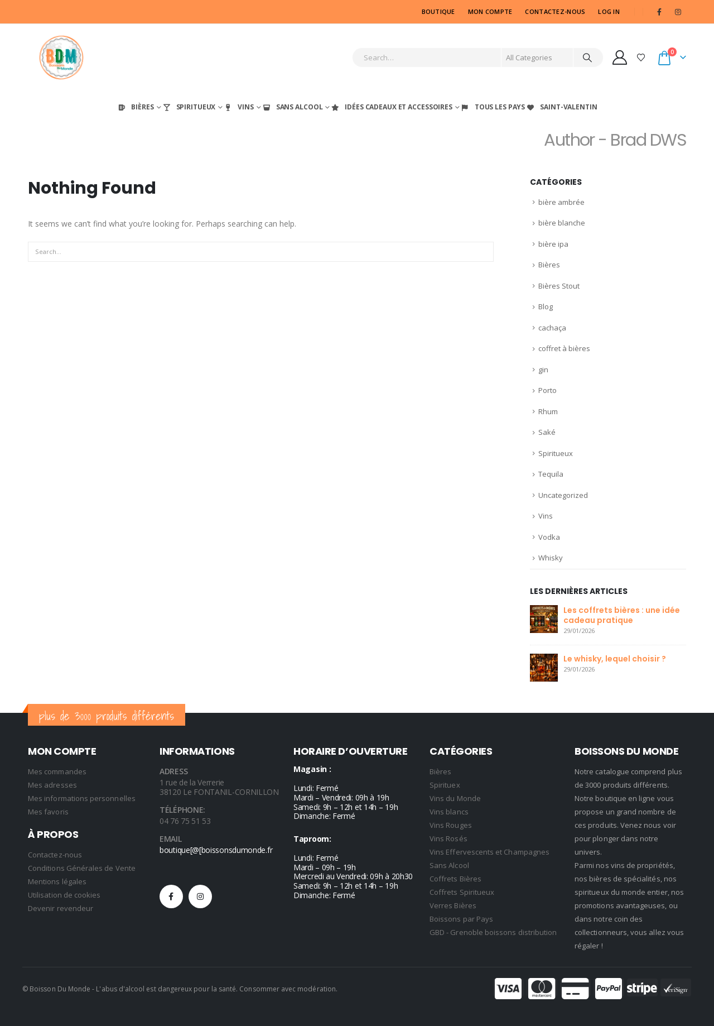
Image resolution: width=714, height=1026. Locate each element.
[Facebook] (659, 12)
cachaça (552, 328)
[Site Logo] (61, 57)
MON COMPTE (490, 11)
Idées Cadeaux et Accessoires (391, 107)
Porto (547, 390)
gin (543, 370)
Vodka (549, 537)
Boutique (438, 11)
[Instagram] (678, 12)
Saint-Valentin (561, 107)
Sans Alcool (292, 107)
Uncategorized (563, 495)
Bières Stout (559, 286)
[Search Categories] (537, 57)
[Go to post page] (544, 618)
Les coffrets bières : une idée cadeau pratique (621, 615)
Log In (609, 11)
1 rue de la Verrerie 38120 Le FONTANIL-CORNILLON (219, 787)
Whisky (550, 558)
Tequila (550, 474)
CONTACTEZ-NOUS (555, 11)
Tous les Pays (492, 107)
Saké (547, 432)
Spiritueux (189, 107)
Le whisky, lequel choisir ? (614, 658)
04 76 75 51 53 (185, 821)
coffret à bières (564, 348)
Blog (545, 306)
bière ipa (553, 244)
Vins (238, 107)
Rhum (548, 411)
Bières (135, 107)
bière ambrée (561, 202)
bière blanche (561, 223)
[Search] (587, 57)
